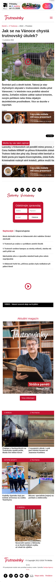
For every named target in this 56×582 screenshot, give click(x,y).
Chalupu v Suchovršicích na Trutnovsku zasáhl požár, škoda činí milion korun (14, 450)
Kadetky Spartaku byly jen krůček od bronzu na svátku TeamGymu (14, 498)
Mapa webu (39, 576)
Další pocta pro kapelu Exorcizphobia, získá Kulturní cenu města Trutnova (28, 157)
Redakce (48, 576)
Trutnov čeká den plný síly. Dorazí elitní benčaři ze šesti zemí (28, 153)
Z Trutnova (13, 26)
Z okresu (8, 413)
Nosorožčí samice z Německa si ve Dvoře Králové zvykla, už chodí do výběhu (27, 545)
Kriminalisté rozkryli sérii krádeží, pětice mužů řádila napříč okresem (28, 160)
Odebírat (35, 217)
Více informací (27, 398)
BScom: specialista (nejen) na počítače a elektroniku (41, 497)
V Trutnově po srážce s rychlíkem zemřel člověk (23, 244)
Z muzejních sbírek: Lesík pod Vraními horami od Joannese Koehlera (39, 450)
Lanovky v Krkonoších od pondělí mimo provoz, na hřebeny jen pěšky (28, 147)
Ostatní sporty (10, 460)
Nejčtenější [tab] (8, 231)
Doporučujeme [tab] (23, 231)
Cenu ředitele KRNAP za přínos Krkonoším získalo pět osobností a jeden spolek (28, 150)
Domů (4, 26)
